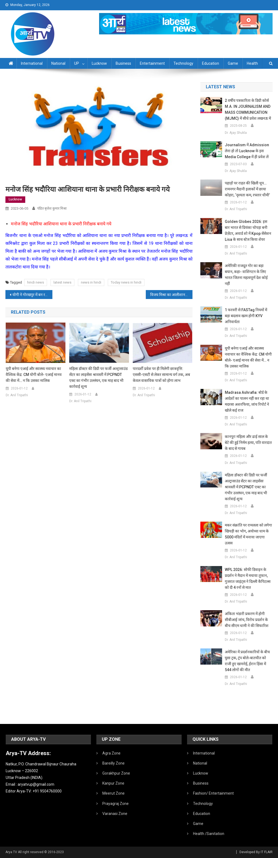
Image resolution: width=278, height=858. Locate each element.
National (58, 63)
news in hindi (91, 282)
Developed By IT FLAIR (256, 852)
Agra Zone (111, 753)
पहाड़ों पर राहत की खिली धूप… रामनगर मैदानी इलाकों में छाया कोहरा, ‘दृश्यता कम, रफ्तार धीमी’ (247, 189)
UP (76, 63)
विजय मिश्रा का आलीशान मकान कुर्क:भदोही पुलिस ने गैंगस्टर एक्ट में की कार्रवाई (171, 294)
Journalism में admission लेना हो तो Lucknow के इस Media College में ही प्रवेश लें (247, 151)
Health (252, 63)
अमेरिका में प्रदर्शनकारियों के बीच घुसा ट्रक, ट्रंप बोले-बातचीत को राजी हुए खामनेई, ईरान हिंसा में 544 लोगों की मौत (247, 661)
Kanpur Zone (113, 783)
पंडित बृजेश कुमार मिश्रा (52, 208)
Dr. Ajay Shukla (236, 133)
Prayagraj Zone (115, 803)
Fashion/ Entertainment (213, 793)
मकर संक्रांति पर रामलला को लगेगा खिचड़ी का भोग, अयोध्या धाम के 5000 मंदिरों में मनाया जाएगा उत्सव (248, 534)
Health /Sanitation (208, 833)
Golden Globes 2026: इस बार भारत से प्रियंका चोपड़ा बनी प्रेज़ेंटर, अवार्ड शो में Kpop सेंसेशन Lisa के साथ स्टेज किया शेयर (248, 230)
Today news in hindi (126, 282)
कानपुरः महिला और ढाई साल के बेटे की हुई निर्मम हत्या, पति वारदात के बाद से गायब (248, 442)
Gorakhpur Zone (116, 773)
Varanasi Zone (114, 813)
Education (210, 63)
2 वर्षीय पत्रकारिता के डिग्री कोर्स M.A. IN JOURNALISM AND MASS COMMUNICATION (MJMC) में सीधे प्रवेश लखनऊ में (248, 109)
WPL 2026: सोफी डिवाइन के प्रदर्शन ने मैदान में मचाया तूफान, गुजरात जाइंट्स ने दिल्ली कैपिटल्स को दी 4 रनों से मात (247, 578)
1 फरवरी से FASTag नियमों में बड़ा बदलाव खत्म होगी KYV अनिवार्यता (246, 316)
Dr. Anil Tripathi (17, 395)
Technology (183, 63)
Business (123, 63)
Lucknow (99, 63)
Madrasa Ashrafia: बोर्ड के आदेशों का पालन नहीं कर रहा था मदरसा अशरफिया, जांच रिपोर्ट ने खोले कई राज (247, 401)
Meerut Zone (113, 793)
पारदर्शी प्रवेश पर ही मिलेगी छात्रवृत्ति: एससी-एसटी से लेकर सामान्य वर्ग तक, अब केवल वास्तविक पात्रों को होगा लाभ (161, 374)
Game (233, 63)
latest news (62, 282)
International (32, 63)
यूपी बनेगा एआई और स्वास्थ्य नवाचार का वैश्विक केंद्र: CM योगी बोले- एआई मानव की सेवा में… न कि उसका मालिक (34, 374)
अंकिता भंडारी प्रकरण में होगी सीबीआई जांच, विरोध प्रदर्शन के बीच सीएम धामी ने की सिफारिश (246, 620)
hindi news (35, 282)
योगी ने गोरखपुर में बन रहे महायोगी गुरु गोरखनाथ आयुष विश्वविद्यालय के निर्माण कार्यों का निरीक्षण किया (32, 294)
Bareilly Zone (113, 763)
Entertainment (152, 63)
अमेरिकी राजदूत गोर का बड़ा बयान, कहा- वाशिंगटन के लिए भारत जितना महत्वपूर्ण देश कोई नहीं (246, 275)
